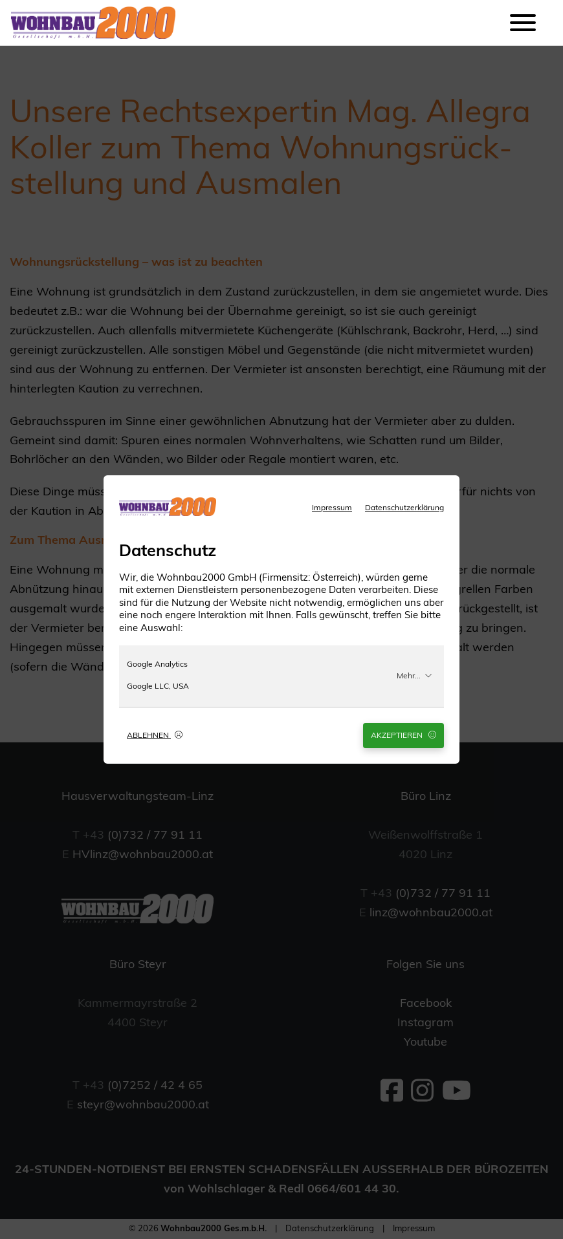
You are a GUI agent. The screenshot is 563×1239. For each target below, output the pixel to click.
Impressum (332, 508)
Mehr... (414, 675)
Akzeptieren (403, 735)
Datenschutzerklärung (404, 508)
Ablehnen (154, 735)
